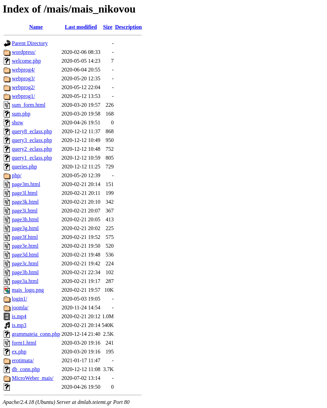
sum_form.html (28, 105)
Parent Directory (30, 43)
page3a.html (25, 281)
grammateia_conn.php (36, 334)
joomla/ (20, 307)
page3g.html (25, 228)
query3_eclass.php (32, 140)
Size (108, 27)
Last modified (81, 27)
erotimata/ (23, 360)
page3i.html (25, 210)
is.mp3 (19, 325)
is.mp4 (19, 316)
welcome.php (26, 61)
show (17, 122)
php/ (16, 175)
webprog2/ (23, 87)
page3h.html (25, 219)
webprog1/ (23, 96)
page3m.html (26, 184)
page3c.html (25, 263)
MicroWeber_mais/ (32, 378)
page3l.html (25, 193)
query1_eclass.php (32, 158)
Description (128, 27)
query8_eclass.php (32, 131)
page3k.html (25, 202)
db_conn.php (26, 369)
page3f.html (25, 237)
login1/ (19, 299)
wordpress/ (24, 52)
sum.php (21, 114)
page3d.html (25, 255)
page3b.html (25, 272)
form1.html (24, 343)
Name (36, 27)
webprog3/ (23, 78)
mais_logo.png (28, 290)
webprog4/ (23, 70)
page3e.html (25, 246)
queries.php (24, 166)
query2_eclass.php (32, 149)
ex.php (19, 351)
